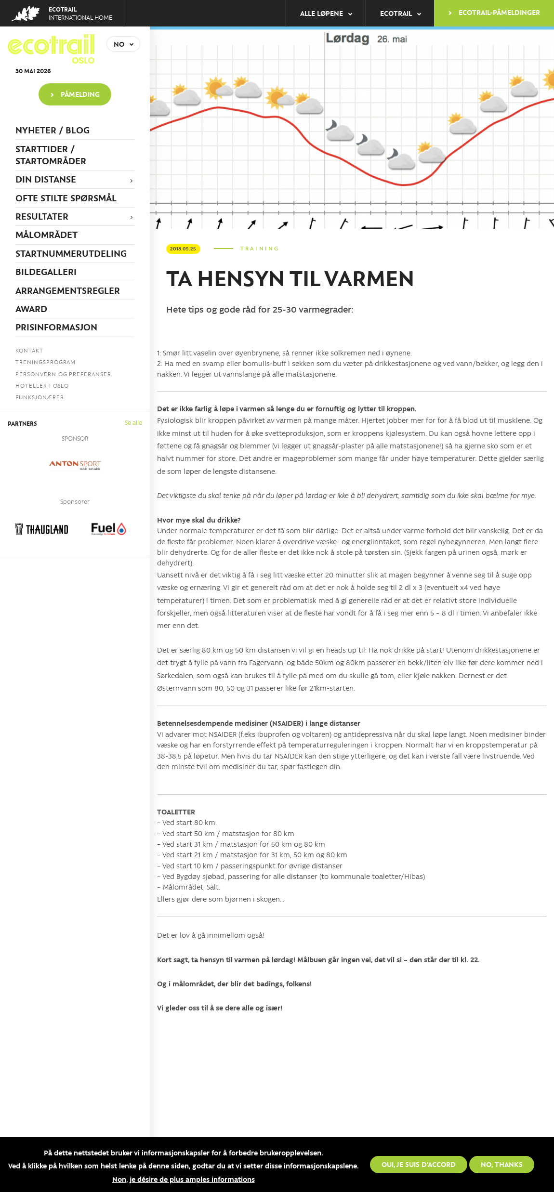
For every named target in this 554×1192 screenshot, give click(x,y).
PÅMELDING (80, 94)
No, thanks (502, 1164)
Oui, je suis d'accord (419, 1164)
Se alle (133, 422)
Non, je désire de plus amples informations (183, 1179)
